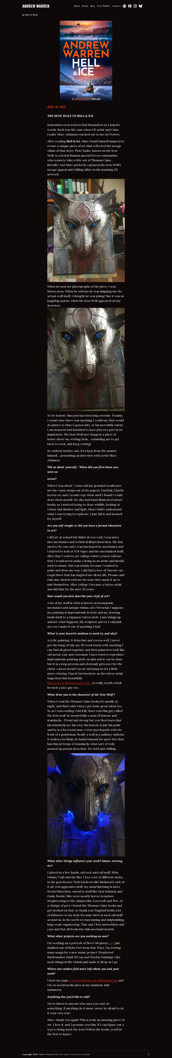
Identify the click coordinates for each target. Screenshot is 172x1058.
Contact (116, 6)
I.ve (111, 943)
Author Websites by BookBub (77, 1054)
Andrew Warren (35, 6)
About (77, 6)
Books (85, 6)
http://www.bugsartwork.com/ (69, 683)
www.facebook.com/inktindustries (93, 980)
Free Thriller (103, 6)
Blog (92, 6)
